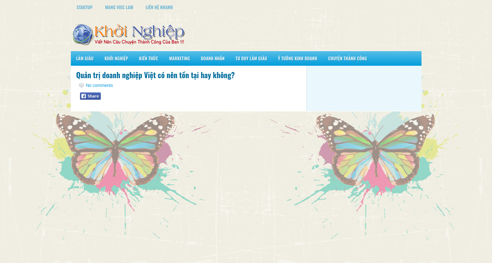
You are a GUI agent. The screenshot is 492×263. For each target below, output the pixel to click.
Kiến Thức (148, 58)
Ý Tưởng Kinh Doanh (297, 58)
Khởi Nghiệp (116, 58)
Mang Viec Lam (119, 7)
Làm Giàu (85, 58)
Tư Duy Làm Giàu (251, 58)
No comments (99, 85)
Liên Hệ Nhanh (159, 7)
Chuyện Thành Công (347, 58)
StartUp (85, 7)
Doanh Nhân (213, 58)
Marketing (179, 58)
